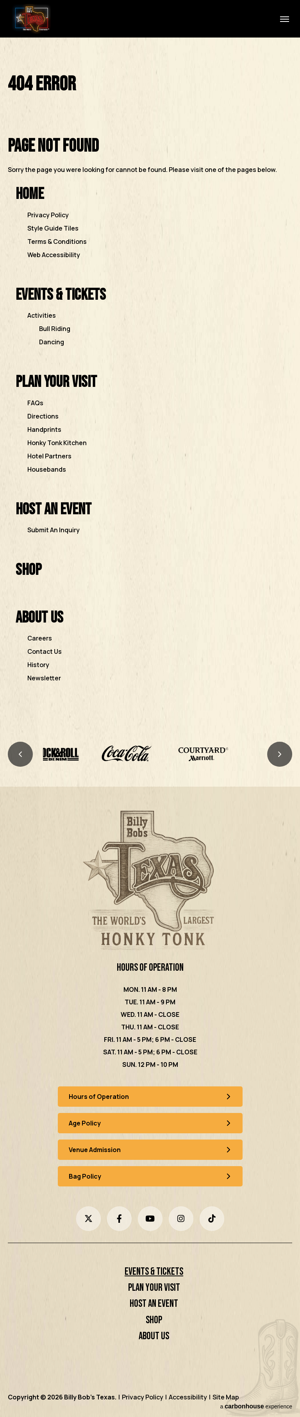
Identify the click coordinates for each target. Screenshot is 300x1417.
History (38, 664)
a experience (256, 1406)
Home (30, 194)
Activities (41, 315)
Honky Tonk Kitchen (57, 442)
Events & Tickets (61, 294)
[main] (150, 389)
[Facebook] (119, 1218)
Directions (43, 416)
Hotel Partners (49, 456)
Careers (39, 638)
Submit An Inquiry (53, 530)
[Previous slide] (20, 754)
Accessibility (188, 1397)
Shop (28, 570)
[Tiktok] (212, 1218)
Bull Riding (54, 328)
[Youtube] (150, 1218)
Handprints (44, 429)
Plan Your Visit (56, 382)
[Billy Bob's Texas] (150, 882)
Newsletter (44, 678)
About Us (39, 617)
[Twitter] (88, 1218)
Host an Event (53, 509)
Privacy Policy (48, 215)
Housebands (46, 469)
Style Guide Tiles (53, 228)
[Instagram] (181, 1218)
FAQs (35, 403)
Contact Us (44, 651)
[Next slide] (279, 754)
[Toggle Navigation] (284, 19)
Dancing (51, 342)
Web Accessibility (53, 254)
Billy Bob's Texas (31, 19)
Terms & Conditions (57, 241)
